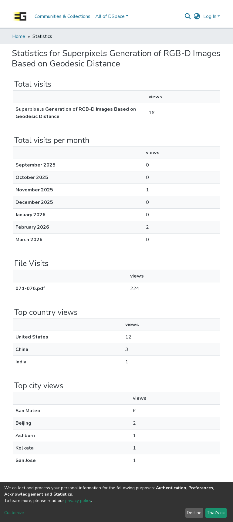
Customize (14, 513)
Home (18, 36)
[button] (197, 16)
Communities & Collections (62, 16)
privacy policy (78, 500)
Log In (209, 16)
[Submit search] (188, 16)
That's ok (216, 513)
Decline (194, 513)
